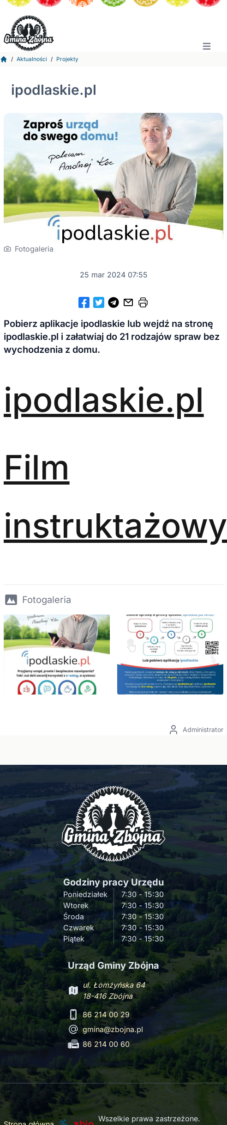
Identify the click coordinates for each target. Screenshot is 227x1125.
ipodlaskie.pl (104, 400)
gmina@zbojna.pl (113, 1029)
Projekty (67, 58)
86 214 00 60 (106, 1044)
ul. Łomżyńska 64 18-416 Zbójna (114, 990)
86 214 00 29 (106, 1014)
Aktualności (32, 58)
